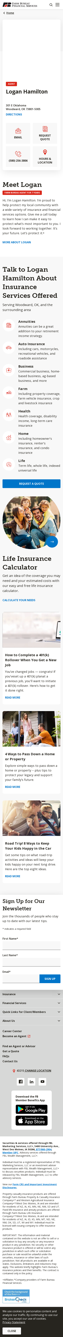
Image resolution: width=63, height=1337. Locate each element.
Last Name (10, 955)
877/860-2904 (43, 1149)
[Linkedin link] (31, 1082)
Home (10, 13)
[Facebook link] (20, 1082)
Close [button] (12, 1331)
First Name (10, 938)
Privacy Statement (14, 1322)
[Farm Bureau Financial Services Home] (20, 5)
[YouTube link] (42, 1082)
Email (7, 972)
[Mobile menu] (57, 4)
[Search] (51, 4)
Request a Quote (31, 484)
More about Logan (17, 242)
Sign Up (50, 979)
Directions (14, 114)
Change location (37, 1070)
